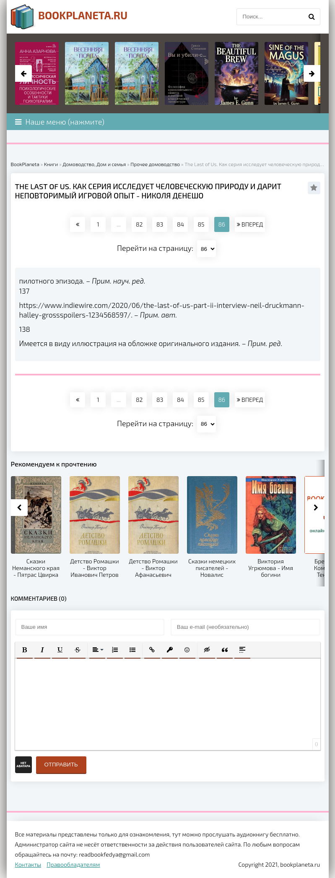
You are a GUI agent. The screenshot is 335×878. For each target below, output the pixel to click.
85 (201, 224)
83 (159, 224)
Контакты (28, 864)
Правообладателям (73, 864)
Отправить (61, 764)
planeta (69, 16)
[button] (25, 650)
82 (139, 224)
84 (180, 224)
